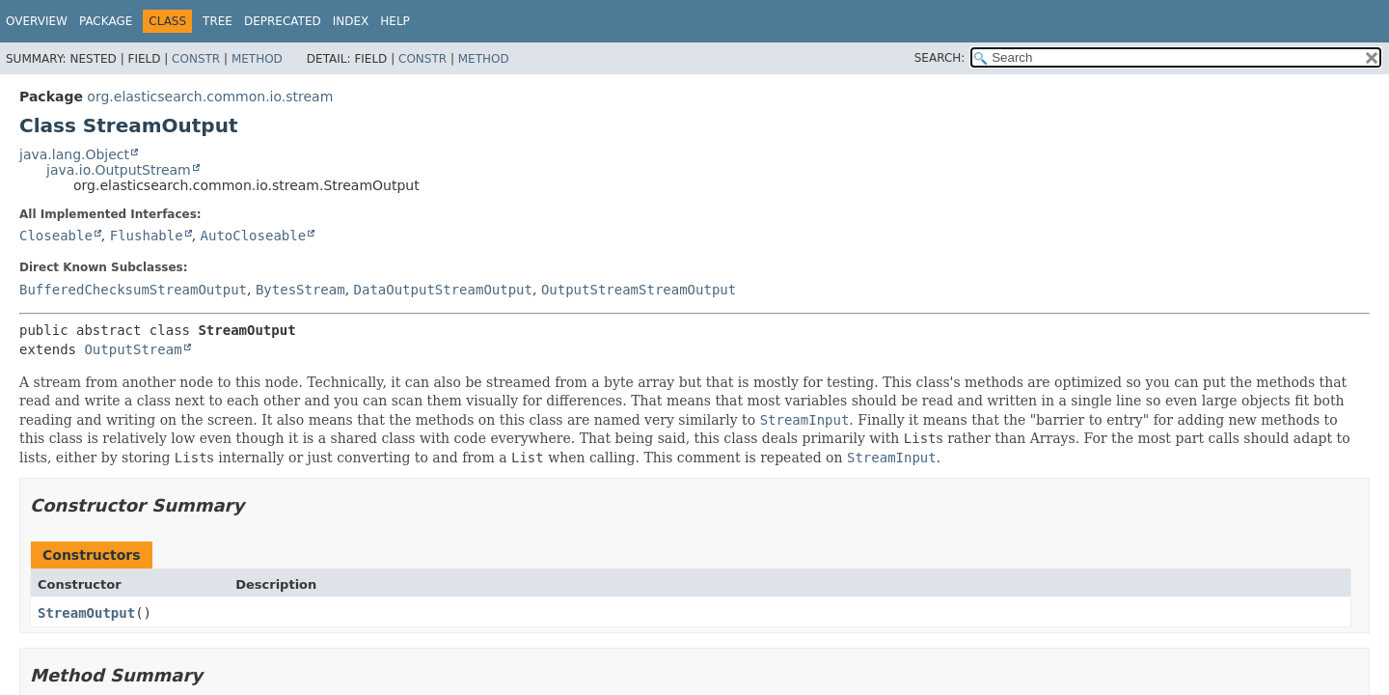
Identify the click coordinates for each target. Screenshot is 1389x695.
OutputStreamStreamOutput (638, 289)
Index (351, 21)
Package (105, 21)
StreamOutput (86, 613)
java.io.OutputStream (118, 170)
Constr (196, 59)
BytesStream (300, 289)
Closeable (56, 235)
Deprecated (282, 21)
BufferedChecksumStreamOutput (133, 289)
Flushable (146, 235)
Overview (37, 21)
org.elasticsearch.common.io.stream (210, 96)
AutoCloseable (254, 235)
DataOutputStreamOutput (443, 289)
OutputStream (132, 349)
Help (395, 21)
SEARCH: (940, 58)
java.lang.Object (74, 154)
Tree (217, 21)
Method (257, 59)
